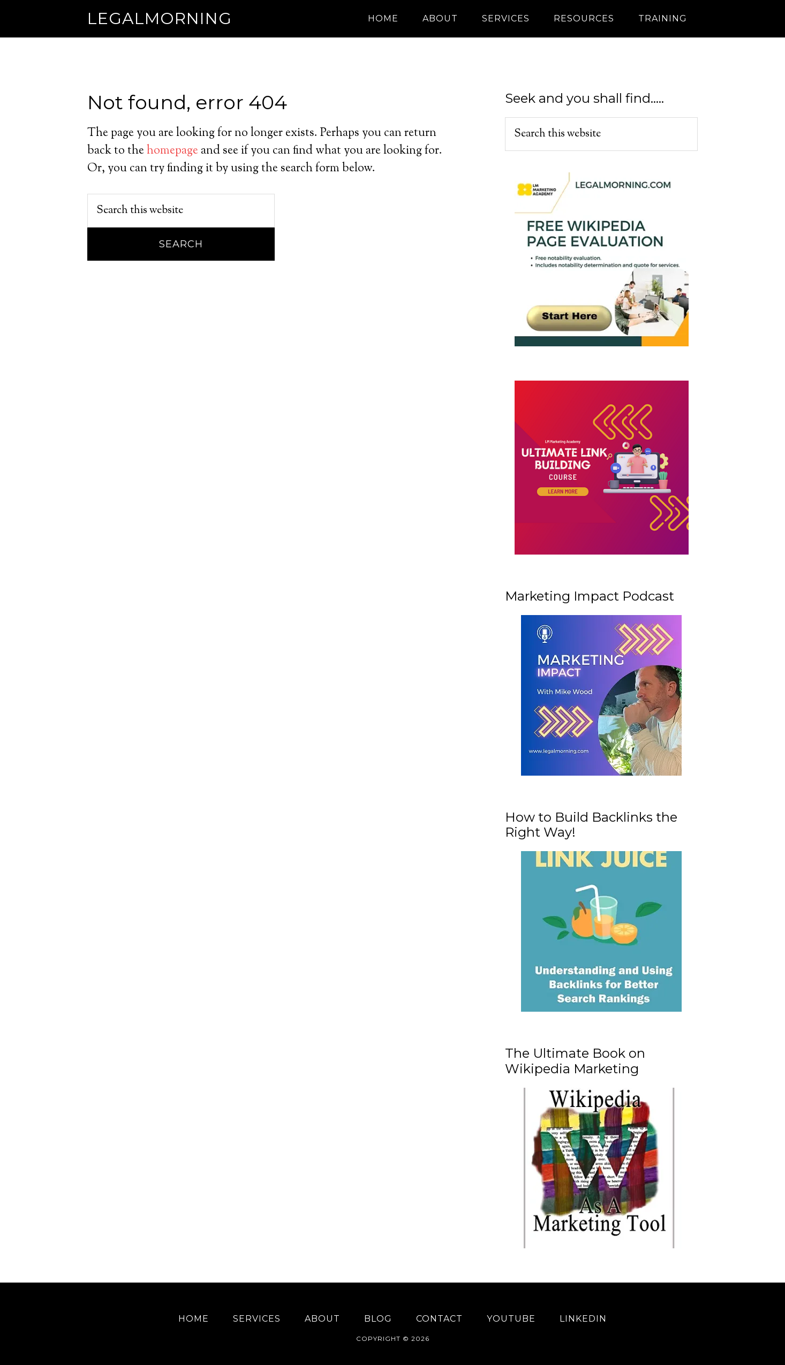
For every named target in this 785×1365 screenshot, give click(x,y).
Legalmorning (159, 18)
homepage (172, 151)
